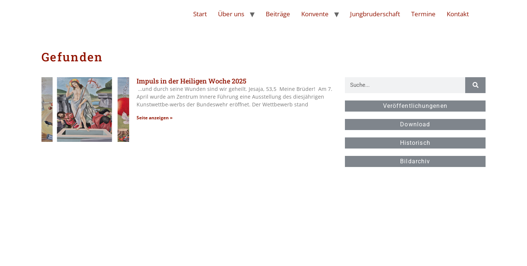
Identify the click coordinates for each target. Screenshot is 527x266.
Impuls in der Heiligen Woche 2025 (191, 80)
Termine (423, 14)
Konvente (315, 14)
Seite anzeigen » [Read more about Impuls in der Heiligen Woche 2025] (154, 118)
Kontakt (458, 14)
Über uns (231, 14)
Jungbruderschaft (375, 14)
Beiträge (278, 14)
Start (200, 14)
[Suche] (475, 85)
